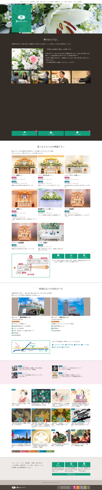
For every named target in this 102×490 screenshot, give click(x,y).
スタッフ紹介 (64, 1)
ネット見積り (66, 261)
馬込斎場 (77, 344)
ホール (24, 1)
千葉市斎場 (69, 344)
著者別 (50, 451)
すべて (15, 451)
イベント (33, 451)
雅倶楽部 (33, 1)
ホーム (13, 463)
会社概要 (79, 1)
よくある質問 (50, 1)
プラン (28, 1)
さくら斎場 (85, 344)
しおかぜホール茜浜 (58, 344)
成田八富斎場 (56, 347)
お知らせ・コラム (72, 1)
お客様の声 (57, 1)
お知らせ (24, 451)
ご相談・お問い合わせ (41, 1)
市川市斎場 (65, 347)
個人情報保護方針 (21, 467)
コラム (42, 451)
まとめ (29, 467)
